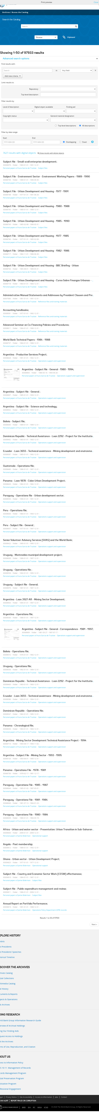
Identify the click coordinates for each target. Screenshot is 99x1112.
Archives (6, 12)
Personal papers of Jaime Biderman (16, 836)
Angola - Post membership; (18, 844)
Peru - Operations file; (15, 510)
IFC (34, 1107)
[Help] (92, 141)
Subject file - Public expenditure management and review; (35, 889)
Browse (46, 37)
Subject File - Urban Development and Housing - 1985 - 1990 (36, 221)
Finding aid (70, 107)
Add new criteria (13, 76)
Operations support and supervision (52, 361)
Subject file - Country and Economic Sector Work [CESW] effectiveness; (42, 874)
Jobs (56, 1097)
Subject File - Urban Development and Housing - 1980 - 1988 (36, 206)
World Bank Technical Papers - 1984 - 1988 (26, 340)
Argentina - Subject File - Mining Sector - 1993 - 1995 (32, 755)
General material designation (62, 116)
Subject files (42, 168)
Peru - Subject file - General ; (18, 525)
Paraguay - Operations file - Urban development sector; (33, 496)
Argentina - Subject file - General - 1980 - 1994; (48, 369)
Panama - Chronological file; (18, 726)
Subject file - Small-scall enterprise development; (30, 162)
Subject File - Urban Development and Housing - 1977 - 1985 (36, 236)
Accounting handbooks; (16, 310)
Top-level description (29, 94)
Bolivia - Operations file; (16, 651)
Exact (83, 142)
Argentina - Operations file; (18, 614)
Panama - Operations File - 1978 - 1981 (24, 770)
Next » (94, 924)
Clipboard (67, 37)
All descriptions (87, 125)
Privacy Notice (11, 1097)
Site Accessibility (26, 1097)
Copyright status (10, 116)
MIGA (39, 1107)
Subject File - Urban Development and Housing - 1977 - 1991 (35, 191)
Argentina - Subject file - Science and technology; (30, 407)
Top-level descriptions (65, 125)
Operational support (40, 836)
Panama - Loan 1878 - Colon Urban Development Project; (34, 481)
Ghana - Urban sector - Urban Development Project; (31, 859)
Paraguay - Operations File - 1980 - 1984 (25, 815)
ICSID (46, 1107)
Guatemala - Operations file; (18, 466)
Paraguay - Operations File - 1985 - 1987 (25, 785)
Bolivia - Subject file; (14, 421)
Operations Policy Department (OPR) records (49, 910)
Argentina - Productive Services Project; (25, 355)
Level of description (11, 107)
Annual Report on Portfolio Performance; (25, 904)
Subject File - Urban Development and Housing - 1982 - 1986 (36, 251)
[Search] (49, 26)
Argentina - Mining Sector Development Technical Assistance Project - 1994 (44, 740)
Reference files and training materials (52, 301)
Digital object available (44, 107)
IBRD (24, 1107)
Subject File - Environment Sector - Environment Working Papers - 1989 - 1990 (46, 177)
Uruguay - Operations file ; (17, 570)
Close (96, 2)
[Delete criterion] (94, 69)
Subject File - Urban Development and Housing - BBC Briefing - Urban (41, 266)
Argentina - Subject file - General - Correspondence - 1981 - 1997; (57, 629)
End (33, 138)
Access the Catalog (20, 12)
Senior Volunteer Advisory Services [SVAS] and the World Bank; (38, 540)
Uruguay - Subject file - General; (20, 585)
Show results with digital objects (51, 153)
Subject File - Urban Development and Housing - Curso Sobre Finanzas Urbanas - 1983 (50, 280)
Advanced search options (16, 58)
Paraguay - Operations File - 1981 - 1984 (25, 800)
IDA (29, 1107)
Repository (33, 89)
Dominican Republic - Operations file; (23, 711)
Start (5, 138)
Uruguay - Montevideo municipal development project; (33, 555)
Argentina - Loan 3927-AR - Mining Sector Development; (34, 599)
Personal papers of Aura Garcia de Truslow (19, 168)
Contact (64, 1097)
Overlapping (69, 142)
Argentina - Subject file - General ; (21, 392)
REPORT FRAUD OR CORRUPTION (23, 1101)
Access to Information (43, 1097)
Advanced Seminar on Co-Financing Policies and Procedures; (36, 325)
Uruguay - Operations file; (17, 666)
